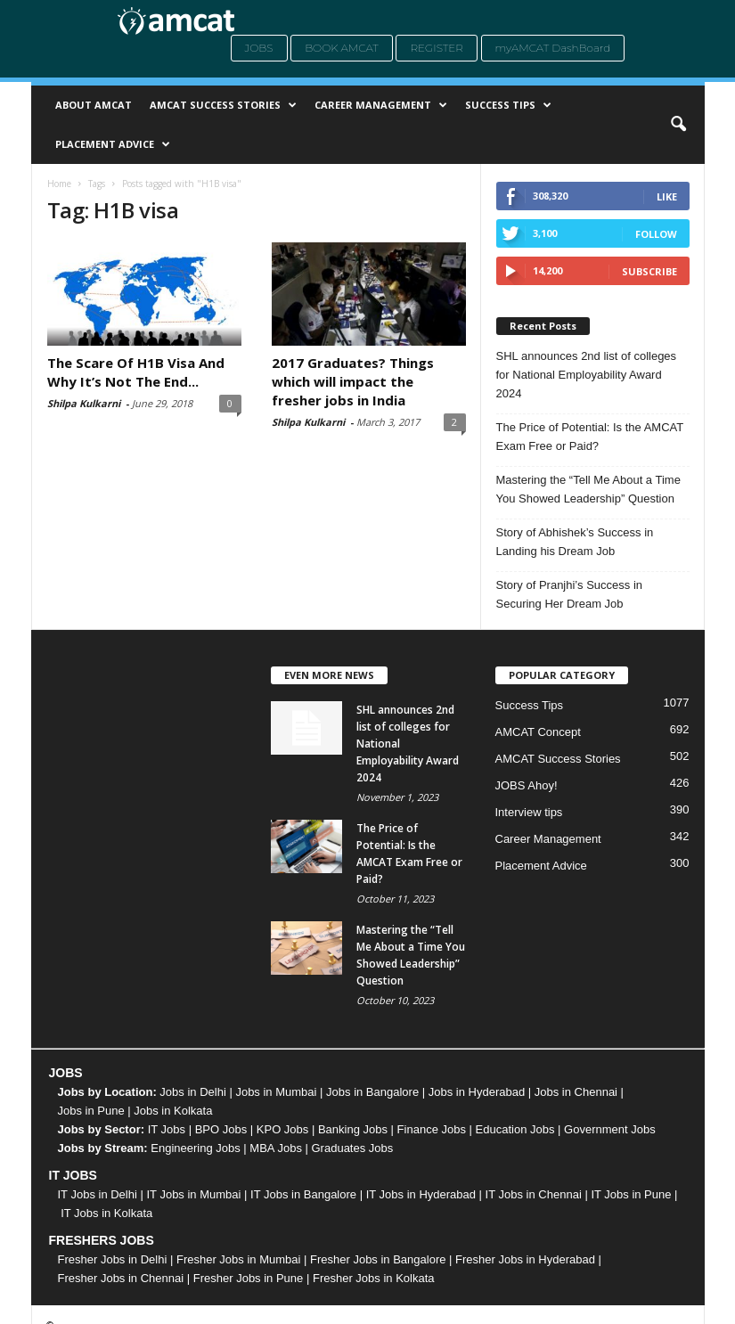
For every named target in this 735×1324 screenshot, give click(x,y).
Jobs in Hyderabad (477, 1092)
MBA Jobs (275, 1148)
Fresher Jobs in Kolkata (374, 1278)
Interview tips (529, 812)
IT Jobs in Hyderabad (421, 1194)
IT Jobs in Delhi (97, 1194)
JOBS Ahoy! (526, 785)
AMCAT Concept (538, 732)
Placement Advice (112, 144)
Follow (656, 234)
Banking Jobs (353, 1129)
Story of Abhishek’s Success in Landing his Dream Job (575, 542)
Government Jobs (610, 1129)
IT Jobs (166, 1129)
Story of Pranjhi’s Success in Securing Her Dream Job (569, 594)
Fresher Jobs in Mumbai (238, 1259)
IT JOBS (73, 1175)
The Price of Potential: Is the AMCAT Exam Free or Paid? (590, 437)
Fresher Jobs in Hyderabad (525, 1259)
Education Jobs (515, 1129)
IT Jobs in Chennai (534, 1194)
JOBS (66, 1073)
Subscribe (649, 271)
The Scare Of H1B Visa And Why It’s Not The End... (136, 372)
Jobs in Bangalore (372, 1092)
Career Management (380, 105)
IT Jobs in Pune (631, 1194)
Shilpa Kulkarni (83, 403)
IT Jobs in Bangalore (303, 1194)
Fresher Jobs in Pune (248, 1278)
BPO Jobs (221, 1129)
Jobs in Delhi (192, 1092)
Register (436, 47)
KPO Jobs (283, 1129)
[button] (678, 124)
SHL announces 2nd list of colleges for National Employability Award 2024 (586, 374)
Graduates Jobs (353, 1148)
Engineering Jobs (195, 1148)
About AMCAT (93, 104)
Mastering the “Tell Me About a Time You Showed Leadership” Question (588, 489)
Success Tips (508, 105)
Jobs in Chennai (576, 1092)
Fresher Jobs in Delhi (112, 1259)
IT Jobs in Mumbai (193, 1194)
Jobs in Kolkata (173, 1110)
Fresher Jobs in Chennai (121, 1278)
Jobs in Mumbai (275, 1092)
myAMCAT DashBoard (553, 47)
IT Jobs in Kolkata (106, 1213)
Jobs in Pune (91, 1110)
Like (667, 196)
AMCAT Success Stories (223, 105)
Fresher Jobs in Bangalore (377, 1259)
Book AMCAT (342, 47)
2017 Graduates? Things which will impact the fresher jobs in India (353, 381)
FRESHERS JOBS (101, 1240)
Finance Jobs (431, 1129)
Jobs (259, 47)
